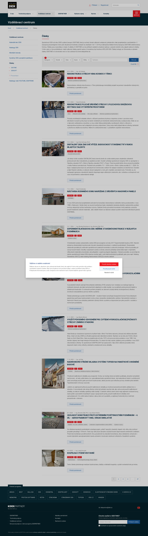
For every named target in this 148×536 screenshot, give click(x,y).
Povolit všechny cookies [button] (109, 264)
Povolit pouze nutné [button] (109, 269)
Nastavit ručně (109, 272)
